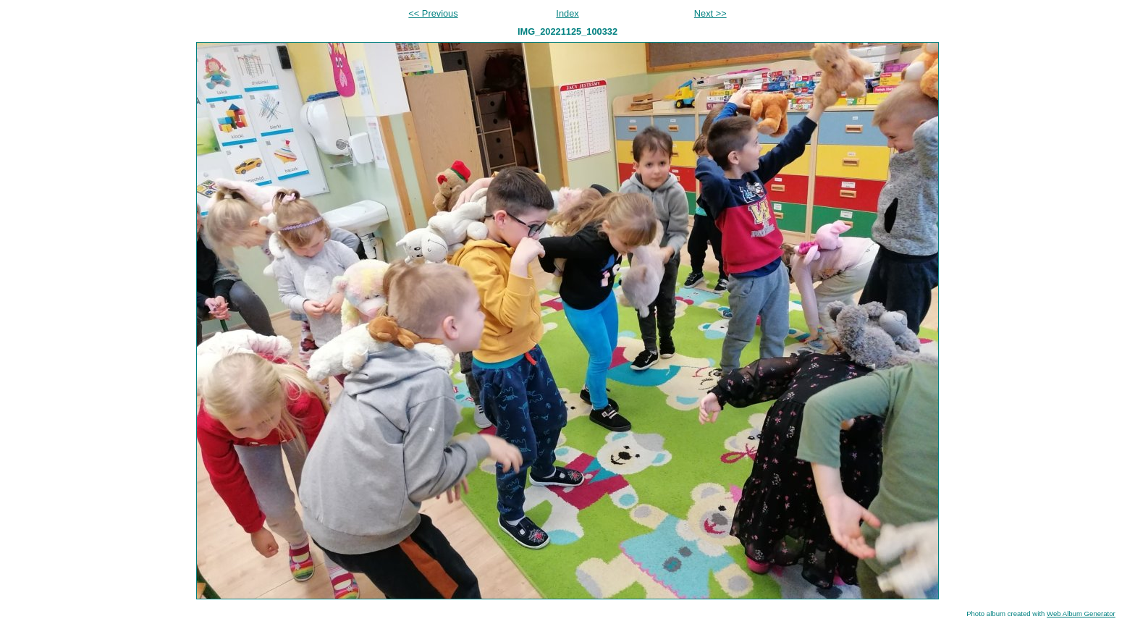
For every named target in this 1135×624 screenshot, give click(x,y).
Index (567, 13)
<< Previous (432, 13)
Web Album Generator (1081, 613)
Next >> (710, 13)
